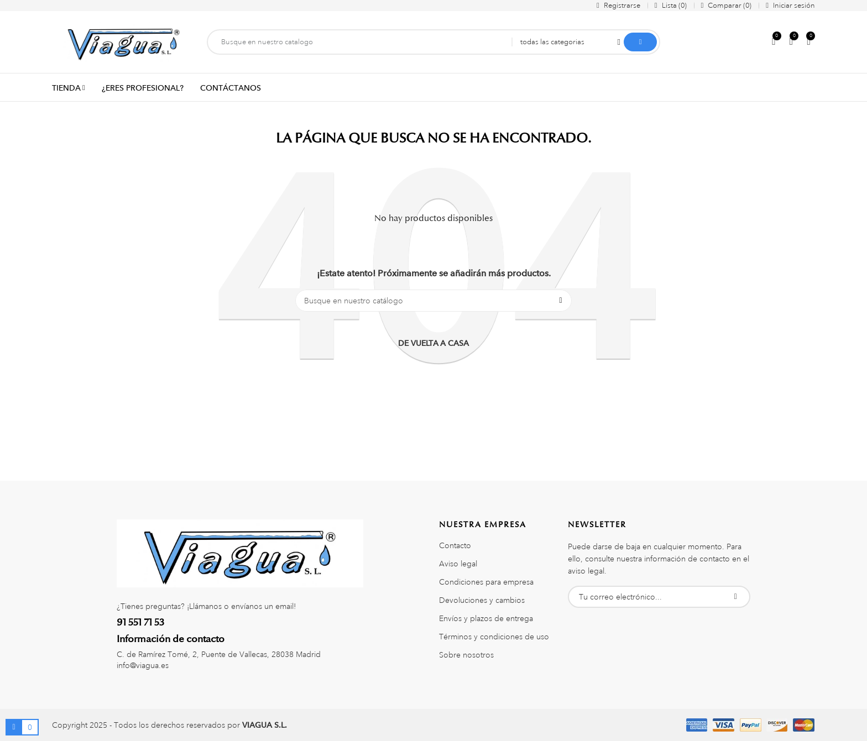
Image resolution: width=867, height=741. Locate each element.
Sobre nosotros (466, 655)
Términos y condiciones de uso (494, 637)
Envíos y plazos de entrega (486, 618)
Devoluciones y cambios (482, 600)
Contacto (455, 545)
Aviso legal (458, 564)
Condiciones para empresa (486, 582)
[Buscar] (433, 301)
